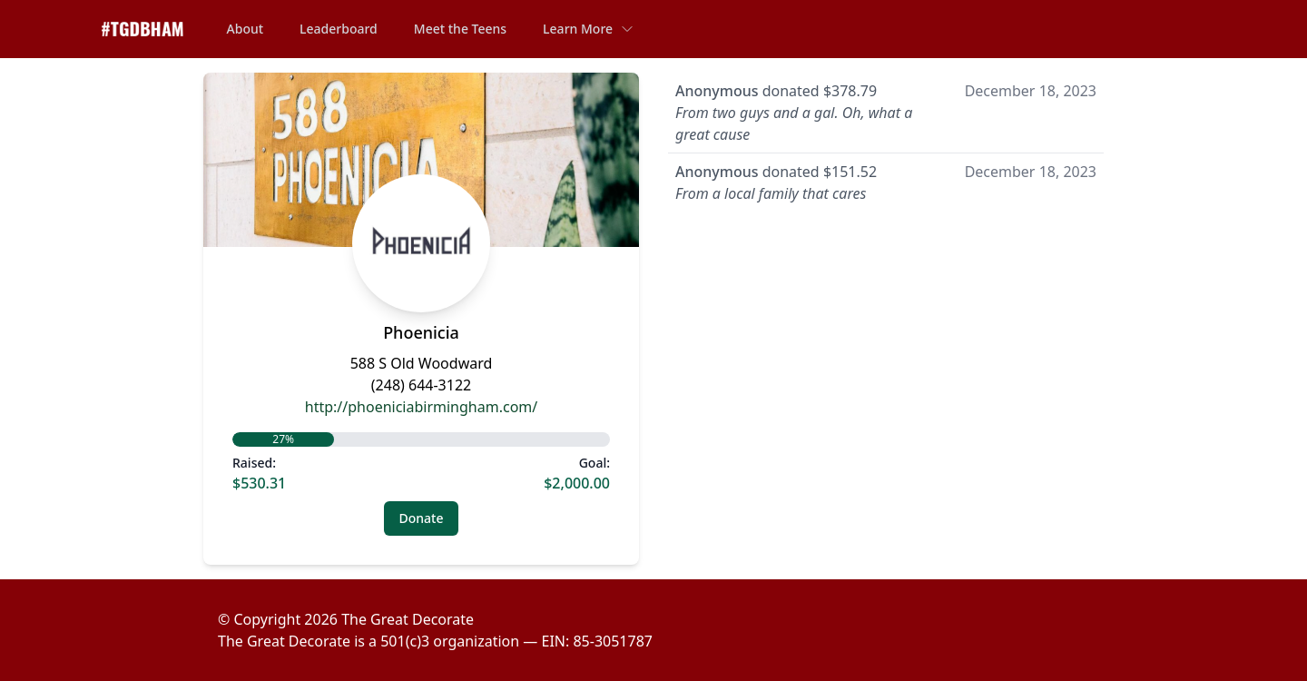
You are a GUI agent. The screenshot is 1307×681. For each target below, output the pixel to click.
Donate (421, 518)
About (245, 28)
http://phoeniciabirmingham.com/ (421, 407)
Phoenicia (421, 332)
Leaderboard (339, 28)
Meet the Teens (460, 28)
